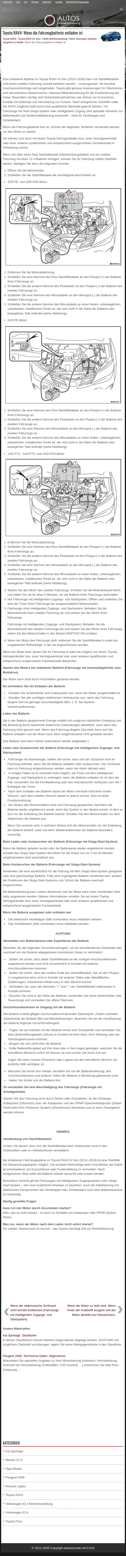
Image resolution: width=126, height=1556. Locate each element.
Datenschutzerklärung (77, 2)
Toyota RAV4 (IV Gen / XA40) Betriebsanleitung (42, 39)
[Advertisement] (63, 60)
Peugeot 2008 (15, 1477)
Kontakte (47, 2)
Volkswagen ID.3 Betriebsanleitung (29, 1504)
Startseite (8, 2)
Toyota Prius (14, 1521)
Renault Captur (16, 1486)
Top (25, 2)
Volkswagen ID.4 (17, 1512)
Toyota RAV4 (9, 39)
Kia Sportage (14, 1451)
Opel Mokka (14, 1469)
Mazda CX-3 (14, 1460)
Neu (18, 2)
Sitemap (35, 2)
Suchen (58, 2)
